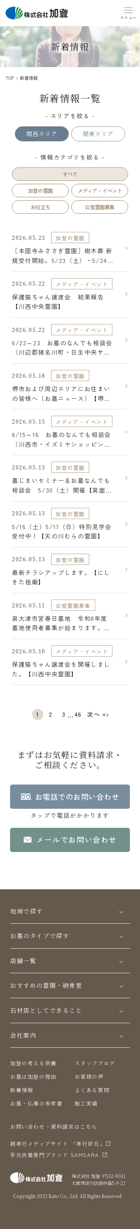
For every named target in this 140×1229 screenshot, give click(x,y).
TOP (10, 78)
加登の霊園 (70, 238)
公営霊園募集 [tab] (99, 207)
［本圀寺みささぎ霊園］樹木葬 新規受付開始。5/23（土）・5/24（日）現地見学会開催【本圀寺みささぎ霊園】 (62, 255)
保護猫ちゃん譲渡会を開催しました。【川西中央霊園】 (61, 669)
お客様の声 (89, 1076)
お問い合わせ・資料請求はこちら (53, 1126)
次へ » (96, 714)
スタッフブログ (95, 1063)
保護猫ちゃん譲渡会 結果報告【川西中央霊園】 (58, 301)
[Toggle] (121, 911)
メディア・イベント (82, 284)
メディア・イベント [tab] (100, 190)
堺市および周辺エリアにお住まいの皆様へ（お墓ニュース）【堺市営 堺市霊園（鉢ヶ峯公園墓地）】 (62, 393)
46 (78, 714)
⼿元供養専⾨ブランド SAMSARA (54, 1155)
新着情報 (21, 1090)
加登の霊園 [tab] (40, 190)
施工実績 (86, 1103)
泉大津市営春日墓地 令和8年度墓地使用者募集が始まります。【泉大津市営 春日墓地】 (60, 623)
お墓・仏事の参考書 (36, 1103)
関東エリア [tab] (98, 133)
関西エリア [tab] (42, 133)
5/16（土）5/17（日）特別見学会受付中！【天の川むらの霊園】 (62, 531)
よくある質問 (92, 1090)
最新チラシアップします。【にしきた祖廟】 (61, 577)
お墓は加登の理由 (33, 1076)
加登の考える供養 (33, 1063)
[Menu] (128, 11)
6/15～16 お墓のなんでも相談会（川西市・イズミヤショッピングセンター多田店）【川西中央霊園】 (61, 439)
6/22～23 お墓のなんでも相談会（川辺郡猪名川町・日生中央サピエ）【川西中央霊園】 (62, 347)
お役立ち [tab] (40, 207)
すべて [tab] (70, 174)
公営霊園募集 (73, 605)
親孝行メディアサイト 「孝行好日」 (57, 1143)
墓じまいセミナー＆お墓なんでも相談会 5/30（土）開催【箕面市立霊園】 (62, 485)
